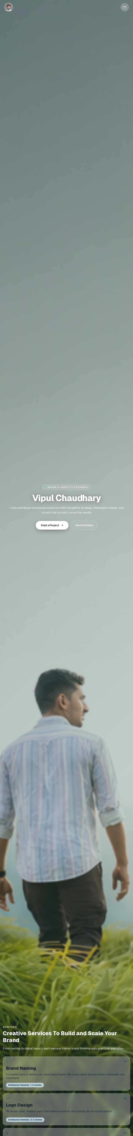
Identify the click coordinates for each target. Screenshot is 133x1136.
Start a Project (52, 525)
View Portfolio (84, 525)
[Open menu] (125, 7)
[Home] (8, 7)
